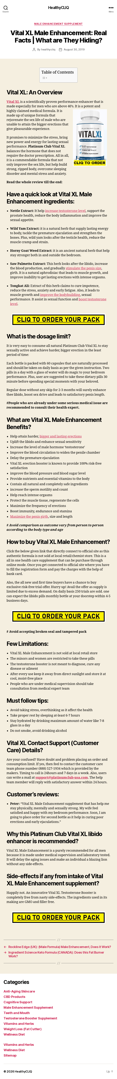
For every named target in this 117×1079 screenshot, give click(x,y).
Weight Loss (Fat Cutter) (23, 1029)
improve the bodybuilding (60, 295)
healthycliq (48, 49)
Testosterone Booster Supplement (30, 1018)
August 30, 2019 (74, 49)
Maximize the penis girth (29, 517)
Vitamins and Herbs (19, 1024)
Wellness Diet (14, 1034)
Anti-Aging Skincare (19, 991)
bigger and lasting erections (61, 436)
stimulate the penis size (83, 268)
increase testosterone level (65, 211)
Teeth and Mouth (17, 1013)
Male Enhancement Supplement (58, 23)
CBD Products (14, 997)
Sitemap (10, 1055)
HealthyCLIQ (58, 8)
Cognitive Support (18, 1002)
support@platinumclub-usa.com (61, 778)
